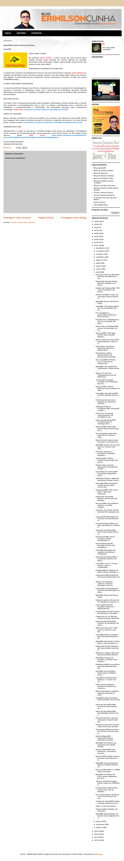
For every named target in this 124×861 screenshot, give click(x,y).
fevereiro (100, 824)
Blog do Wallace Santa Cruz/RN (103, 182)
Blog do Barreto (101, 173)
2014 (96, 245)
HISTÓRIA (21, 33)
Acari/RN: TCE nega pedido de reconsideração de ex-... (107, 308)
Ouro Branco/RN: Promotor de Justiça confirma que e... (107, 731)
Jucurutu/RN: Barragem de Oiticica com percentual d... (107, 518)
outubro (100, 254)
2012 (96, 834)
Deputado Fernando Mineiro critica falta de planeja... (106, 498)
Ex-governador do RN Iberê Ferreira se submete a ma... (107, 276)
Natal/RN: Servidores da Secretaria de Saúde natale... (106, 744)
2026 (96, 221)
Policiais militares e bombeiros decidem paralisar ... (105, 453)
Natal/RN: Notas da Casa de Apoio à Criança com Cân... (108, 447)
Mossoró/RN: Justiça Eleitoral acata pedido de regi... (108, 388)
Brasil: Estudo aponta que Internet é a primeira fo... (107, 441)
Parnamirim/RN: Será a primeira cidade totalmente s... (105, 538)
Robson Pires (99, 202)
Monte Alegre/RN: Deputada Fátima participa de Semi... (105, 738)
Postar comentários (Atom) (23, 222)
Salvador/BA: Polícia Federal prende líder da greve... (107, 460)
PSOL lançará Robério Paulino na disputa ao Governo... (106, 686)
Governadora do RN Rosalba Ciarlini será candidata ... (105, 545)
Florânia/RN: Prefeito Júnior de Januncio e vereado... (108, 612)
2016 (96, 239)
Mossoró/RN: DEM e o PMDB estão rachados (108, 770)
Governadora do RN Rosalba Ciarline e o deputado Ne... (105, 606)
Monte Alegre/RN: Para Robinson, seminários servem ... (106, 751)
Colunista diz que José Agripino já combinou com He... (106, 402)
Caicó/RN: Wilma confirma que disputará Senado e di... (107, 636)
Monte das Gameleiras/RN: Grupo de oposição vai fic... (107, 328)
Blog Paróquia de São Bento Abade (106, 189)
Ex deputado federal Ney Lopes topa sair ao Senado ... (106, 789)
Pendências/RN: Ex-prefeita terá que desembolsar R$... (108, 666)
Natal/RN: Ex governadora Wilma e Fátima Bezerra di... (107, 765)
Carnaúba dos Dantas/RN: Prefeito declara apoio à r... (107, 395)
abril (98, 272)
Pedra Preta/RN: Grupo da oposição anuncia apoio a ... (107, 296)
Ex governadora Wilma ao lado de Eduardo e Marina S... (108, 525)
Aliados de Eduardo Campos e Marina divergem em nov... (105, 583)
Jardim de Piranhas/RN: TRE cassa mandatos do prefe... (108, 290)
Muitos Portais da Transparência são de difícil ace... (106, 375)
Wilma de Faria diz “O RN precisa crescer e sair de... (106, 630)
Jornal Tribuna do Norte (104, 195)
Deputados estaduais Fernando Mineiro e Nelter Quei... (105, 348)
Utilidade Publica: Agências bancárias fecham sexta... (108, 479)
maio (98, 269)
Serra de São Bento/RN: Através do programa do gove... (107, 623)
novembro (101, 251)
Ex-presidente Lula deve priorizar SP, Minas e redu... (106, 435)
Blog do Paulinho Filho (103, 178)
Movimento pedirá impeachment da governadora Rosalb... (106, 355)
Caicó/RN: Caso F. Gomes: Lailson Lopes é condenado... (107, 565)
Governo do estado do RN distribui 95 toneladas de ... (107, 512)
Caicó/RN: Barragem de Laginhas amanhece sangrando (106, 552)
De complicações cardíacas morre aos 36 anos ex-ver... (107, 796)
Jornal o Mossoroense (103, 192)
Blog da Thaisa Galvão (103, 170)
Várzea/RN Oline (101, 205)
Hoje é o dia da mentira (106, 806)
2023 (96, 227)
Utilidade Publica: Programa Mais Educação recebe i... (107, 408)
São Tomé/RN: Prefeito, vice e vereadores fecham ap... (106, 361)
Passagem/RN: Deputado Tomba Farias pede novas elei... (106, 485)
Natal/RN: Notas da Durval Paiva (107, 302)
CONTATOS (36, 33)
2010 (96, 840)
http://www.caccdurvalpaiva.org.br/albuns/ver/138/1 (46, 109)
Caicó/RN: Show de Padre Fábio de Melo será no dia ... (108, 699)
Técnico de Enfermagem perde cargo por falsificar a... (108, 783)
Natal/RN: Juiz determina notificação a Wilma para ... (107, 368)
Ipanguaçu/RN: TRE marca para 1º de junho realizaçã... (107, 491)
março (99, 821)
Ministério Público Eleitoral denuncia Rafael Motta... (107, 654)
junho (98, 266)
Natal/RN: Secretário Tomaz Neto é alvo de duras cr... (108, 642)
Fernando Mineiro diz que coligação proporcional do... (107, 719)
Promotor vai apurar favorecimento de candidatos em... (104, 415)
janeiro (99, 827)
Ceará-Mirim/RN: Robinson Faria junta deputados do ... (108, 577)
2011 (96, 837)
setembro (100, 257)
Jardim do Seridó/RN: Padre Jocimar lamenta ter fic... (108, 802)
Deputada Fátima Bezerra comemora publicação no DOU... (108, 590)
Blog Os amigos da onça (104, 185)
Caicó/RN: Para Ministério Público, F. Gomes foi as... (106, 679)
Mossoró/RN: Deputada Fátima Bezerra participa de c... (107, 428)
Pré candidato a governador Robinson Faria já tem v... (106, 315)
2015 (96, 242)
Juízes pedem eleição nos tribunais (107, 810)
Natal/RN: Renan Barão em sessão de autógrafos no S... (107, 816)
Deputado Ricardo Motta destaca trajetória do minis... (106, 283)
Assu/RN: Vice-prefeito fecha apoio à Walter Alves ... (106, 673)
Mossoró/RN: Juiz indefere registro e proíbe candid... (107, 505)
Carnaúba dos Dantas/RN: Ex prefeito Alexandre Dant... (107, 473)
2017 (96, 236)
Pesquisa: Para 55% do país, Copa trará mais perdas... (108, 725)
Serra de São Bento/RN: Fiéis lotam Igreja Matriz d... (107, 532)
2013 (96, 831)
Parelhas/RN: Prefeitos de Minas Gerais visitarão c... (107, 571)
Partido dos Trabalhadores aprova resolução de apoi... (107, 321)
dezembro (101, 248)
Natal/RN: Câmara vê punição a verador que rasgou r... (106, 659)
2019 (96, 230)
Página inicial (46, 217)
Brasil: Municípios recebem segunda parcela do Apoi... (107, 693)
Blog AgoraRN (100, 168)
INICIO (8, 33)
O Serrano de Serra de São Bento (105, 199)
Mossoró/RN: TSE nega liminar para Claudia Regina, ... (105, 335)
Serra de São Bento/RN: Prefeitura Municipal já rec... (106, 706)
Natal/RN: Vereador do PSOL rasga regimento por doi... (106, 776)
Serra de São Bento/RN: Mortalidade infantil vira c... (107, 713)
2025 (96, 224)
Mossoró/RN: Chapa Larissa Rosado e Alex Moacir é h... (107, 758)
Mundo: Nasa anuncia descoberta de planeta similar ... (106, 467)
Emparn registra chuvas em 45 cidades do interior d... (108, 601)
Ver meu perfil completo (108, 48)
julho (98, 263)
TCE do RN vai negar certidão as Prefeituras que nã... (107, 382)
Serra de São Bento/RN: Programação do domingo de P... (106, 422)
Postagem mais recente (17, 217)
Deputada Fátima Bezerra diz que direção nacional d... (107, 648)
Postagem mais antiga (74, 217)
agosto (99, 260)
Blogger (99, 854)
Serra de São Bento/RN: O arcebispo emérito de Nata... (107, 558)
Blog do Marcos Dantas (104, 176)
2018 (96, 233)
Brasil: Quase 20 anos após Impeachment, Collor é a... (107, 341)
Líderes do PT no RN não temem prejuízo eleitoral (107, 617)
